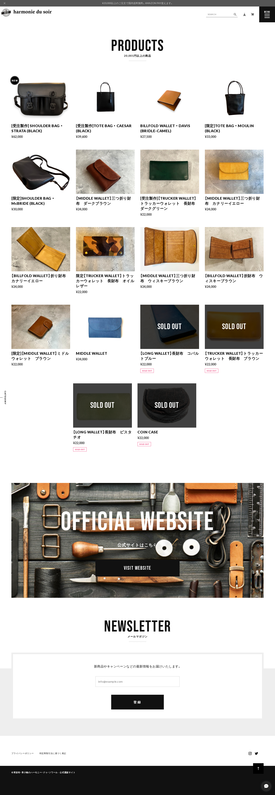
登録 (137, 702)
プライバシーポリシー (22, 753)
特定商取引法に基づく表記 (52, 753)
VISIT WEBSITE (137, 568)
